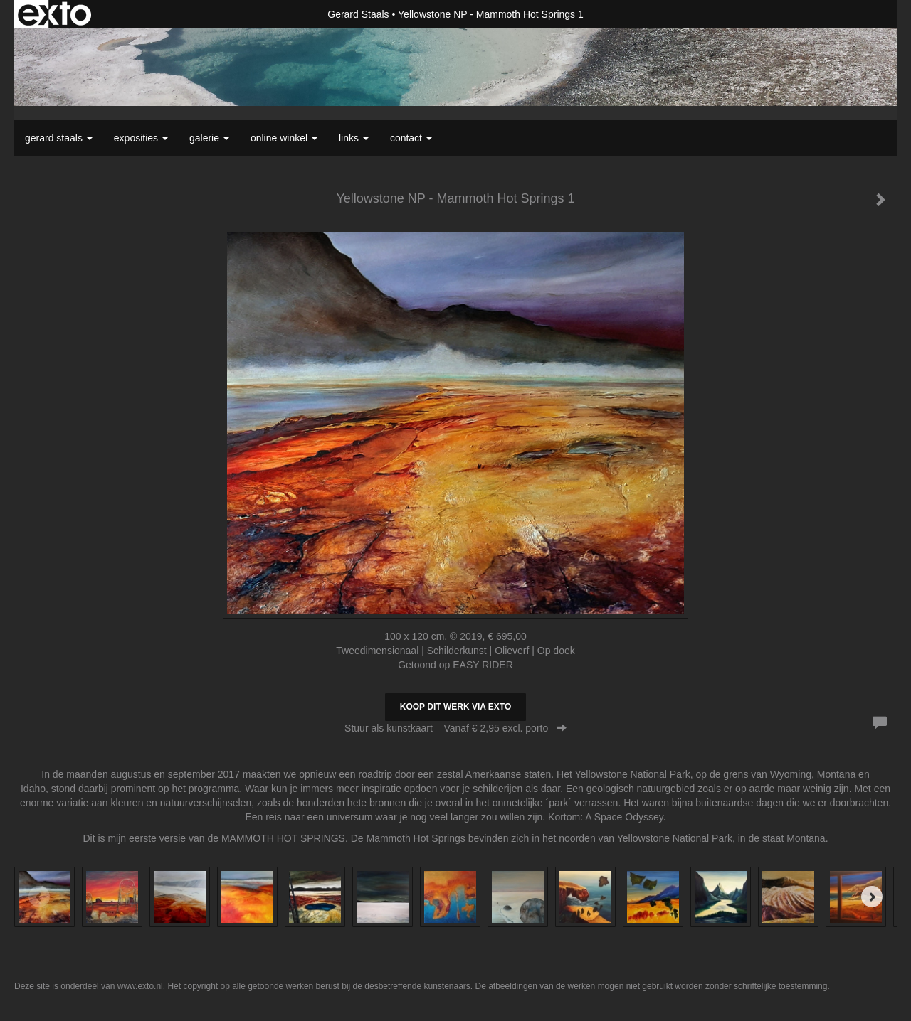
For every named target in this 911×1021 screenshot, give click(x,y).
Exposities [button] (141, 138)
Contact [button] (411, 138)
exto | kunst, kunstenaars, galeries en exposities (54, 14)
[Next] (872, 896)
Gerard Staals (358, 14)
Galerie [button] (209, 138)
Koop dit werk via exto (455, 707)
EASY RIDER (483, 664)
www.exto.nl (140, 986)
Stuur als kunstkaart (455, 728)
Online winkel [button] (284, 138)
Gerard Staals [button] (59, 138)
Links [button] (354, 138)
